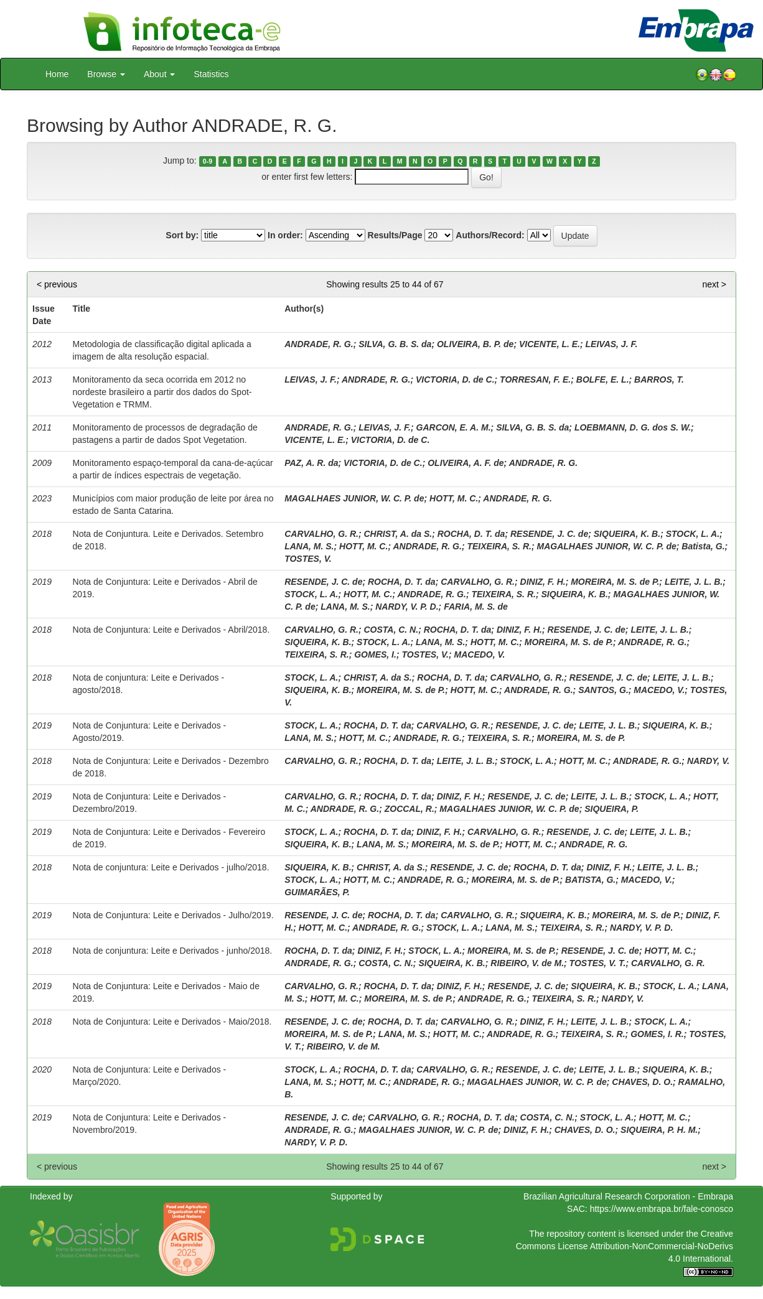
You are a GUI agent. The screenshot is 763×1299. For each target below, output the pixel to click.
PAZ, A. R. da (311, 463)
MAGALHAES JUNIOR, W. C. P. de (354, 498)
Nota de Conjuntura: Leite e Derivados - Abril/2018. (171, 630)
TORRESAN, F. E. (535, 379)
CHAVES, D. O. (642, 1082)
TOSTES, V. (307, 559)
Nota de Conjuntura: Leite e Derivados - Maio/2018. (172, 1022)
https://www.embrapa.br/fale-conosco (661, 1209)
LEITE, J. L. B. (694, 582)
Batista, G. (702, 546)
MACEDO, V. (479, 654)
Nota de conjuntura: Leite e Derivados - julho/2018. (171, 867)
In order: (285, 235)
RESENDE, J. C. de (549, 534)
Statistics (211, 74)
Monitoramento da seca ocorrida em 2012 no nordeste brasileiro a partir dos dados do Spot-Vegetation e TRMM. (162, 392)
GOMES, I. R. (657, 1034)
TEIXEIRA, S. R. (499, 546)
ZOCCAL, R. (409, 809)
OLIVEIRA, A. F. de (465, 463)
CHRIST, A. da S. (397, 534)
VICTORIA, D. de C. (455, 379)
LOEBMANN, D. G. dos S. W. (632, 427)
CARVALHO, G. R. (321, 534)
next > (714, 284)
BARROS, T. (659, 379)
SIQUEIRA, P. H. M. (659, 1130)
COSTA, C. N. (390, 630)
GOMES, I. (375, 654)
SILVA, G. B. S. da (394, 344)
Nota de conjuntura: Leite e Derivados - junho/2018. (173, 951)
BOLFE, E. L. (602, 379)
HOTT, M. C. (453, 498)
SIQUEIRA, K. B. (627, 534)
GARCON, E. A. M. (453, 427)
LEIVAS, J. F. (612, 344)
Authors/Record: (490, 235)
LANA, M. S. (309, 546)
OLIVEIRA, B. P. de (475, 344)
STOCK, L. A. (692, 534)
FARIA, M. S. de (476, 607)
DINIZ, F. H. (543, 582)
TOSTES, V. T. (597, 963)
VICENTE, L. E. (549, 344)
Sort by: (182, 235)
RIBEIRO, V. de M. (527, 963)
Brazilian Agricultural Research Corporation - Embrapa (628, 1196)
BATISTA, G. (590, 880)
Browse (106, 74)
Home (56, 74)
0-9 (207, 161)
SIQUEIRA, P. (611, 809)
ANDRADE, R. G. (318, 344)
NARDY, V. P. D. (406, 607)
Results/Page (395, 235)
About (159, 74)
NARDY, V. (708, 761)
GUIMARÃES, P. (317, 892)
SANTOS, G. (603, 690)
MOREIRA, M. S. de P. (615, 582)
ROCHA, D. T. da (471, 534)
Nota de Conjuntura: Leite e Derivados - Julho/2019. (173, 915)
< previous (57, 284)
